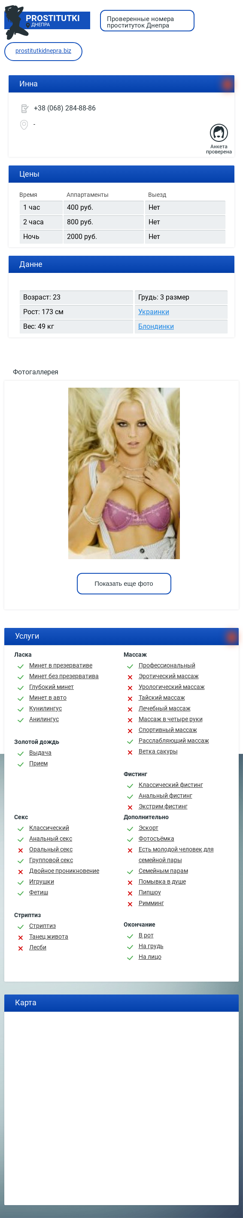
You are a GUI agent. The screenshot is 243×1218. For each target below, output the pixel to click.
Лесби (37, 947)
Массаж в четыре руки (171, 719)
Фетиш (38, 892)
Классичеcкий (49, 827)
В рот (146, 935)
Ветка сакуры (158, 751)
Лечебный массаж (165, 708)
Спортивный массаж (168, 729)
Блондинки (156, 326)
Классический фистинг (171, 784)
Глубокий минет (51, 686)
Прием (38, 763)
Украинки (153, 312)
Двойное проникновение (64, 870)
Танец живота (48, 936)
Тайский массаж (162, 697)
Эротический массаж (169, 676)
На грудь (151, 946)
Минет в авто (48, 697)
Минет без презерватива (64, 676)
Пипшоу (150, 892)
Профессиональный (167, 665)
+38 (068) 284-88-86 (65, 108)
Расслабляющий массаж (174, 740)
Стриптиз (42, 925)
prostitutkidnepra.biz (43, 50)
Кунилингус (45, 708)
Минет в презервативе (60, 665)
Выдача (40, 752)
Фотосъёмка (156, 838)
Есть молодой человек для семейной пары (176, 854)
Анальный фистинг (165, 795)
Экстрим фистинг (163, 806)
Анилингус (44, 719)
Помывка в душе (162, 881)
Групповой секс (51, 860)
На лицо (150, 956)
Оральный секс (51, 849)
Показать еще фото (123, 583)
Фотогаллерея (35, 372)
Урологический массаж (172, 686)
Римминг (151, 903)
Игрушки (41, 881)
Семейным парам (163, 870)
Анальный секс (50, 838)
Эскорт (148, 827)
